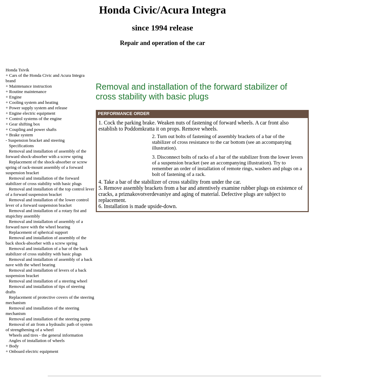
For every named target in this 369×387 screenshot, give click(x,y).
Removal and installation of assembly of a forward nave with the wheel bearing (44, 224)
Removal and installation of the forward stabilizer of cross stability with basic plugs (43, 181)
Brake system (21, 134)
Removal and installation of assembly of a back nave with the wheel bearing (48, 262)
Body (14, 345)
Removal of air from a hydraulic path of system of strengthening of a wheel (48, 327)
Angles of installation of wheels (36, 340)
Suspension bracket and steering (36, 140)
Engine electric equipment (32, 113)
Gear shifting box (24, 124)
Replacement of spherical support (38, 232)
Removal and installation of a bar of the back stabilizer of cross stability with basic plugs (46, 251)
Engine (15, 96)
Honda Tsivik (17, 69)
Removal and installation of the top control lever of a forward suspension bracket (49, 191)
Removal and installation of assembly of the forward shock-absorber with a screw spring (45, 154)
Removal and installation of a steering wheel (48, 280)
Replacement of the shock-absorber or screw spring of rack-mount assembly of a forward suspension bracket (46, 167)
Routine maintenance (27, 91)
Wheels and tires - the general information (46, 335)
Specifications (21, 145)
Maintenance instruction (30, 86)
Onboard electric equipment (33, 351)
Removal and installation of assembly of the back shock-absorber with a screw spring (45, 240)
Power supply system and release (38, 107)
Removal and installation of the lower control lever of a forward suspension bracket (47, 202)
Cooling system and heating (33, 102)
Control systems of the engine (35, 118)
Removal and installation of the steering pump (49, 318)
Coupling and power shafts (33, 129)
